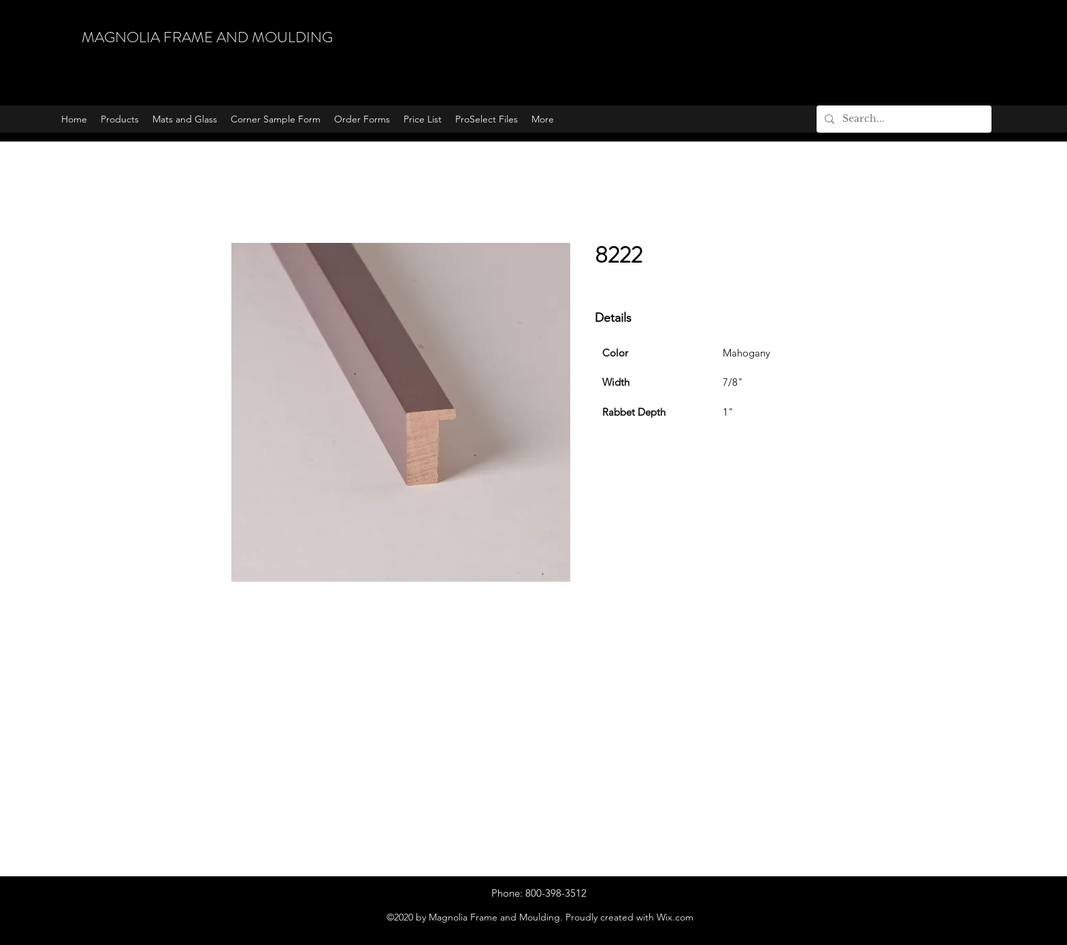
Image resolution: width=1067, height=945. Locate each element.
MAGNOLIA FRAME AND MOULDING (207, 37)
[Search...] (902, 119)
